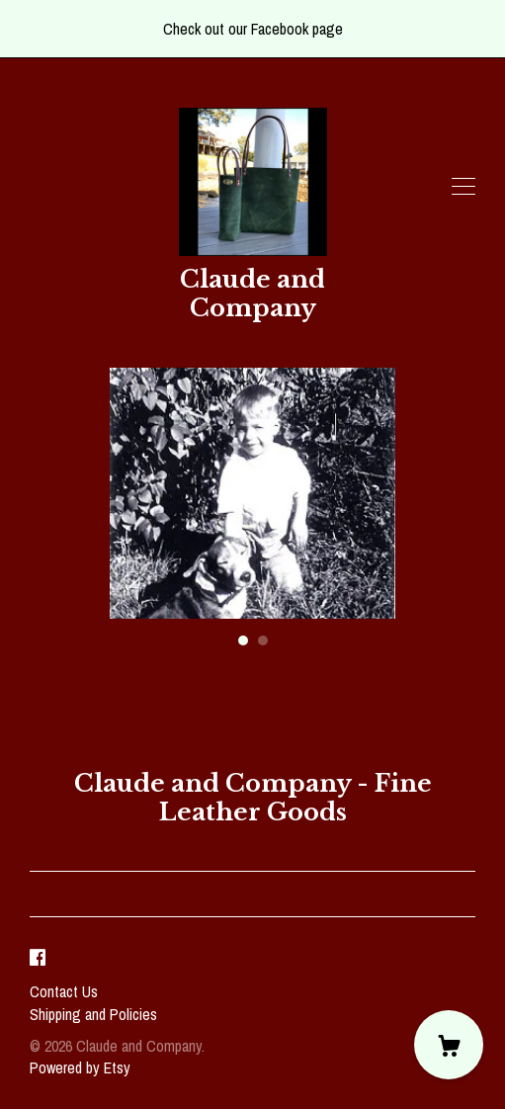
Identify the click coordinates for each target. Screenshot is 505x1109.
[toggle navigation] (463, 187)
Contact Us (64, 991)
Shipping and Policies (93, 1014)
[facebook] (37, 958)
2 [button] (263, 640)
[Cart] (448, 1044)
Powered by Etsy (80, 1067)
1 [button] (243, 640)
